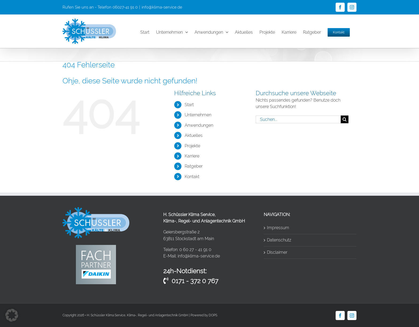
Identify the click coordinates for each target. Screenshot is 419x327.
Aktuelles (194, 135)
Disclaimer (277, 252)
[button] (12, 315)
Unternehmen (198, 114)
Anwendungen (199, 125)
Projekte (192, 145)
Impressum (278, 227)
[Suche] (344, 119)
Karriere (192, 156)
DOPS (213, 315)
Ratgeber (194, 166)
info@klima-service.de (162, 7)
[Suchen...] (298, 119)
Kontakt (192, 176)
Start (189, 104)
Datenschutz (279, 240)
